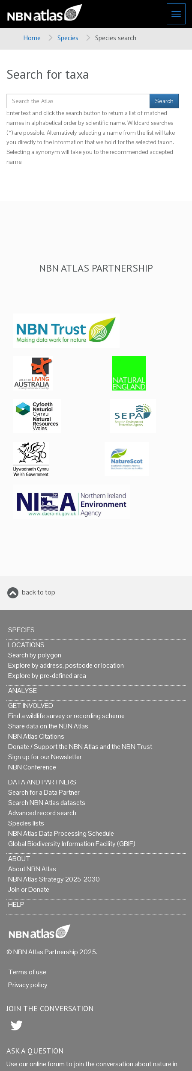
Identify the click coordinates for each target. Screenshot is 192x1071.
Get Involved (30, 705)
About (19, 858)
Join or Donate (28, 889)
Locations (26, 644)
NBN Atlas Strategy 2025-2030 (54, 879)
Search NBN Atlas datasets (46, 802)
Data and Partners (42, 782)
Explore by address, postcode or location (66, 665)
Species (67, 37)
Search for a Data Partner (44, 792)
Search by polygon (34, 655)
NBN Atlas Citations (36, 736)
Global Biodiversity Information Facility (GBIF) (71, 843)
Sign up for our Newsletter (45, 756)
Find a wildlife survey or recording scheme (66, 715)
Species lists (26, 823)
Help (16, 904)
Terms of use (27, 971)
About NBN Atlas (32, 868)
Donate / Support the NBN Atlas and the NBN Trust (80, 746)
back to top (38, 592)
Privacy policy (28, 984)
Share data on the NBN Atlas (48, 726)
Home (32, 37)
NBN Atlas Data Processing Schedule (61, 833)
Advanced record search (42, 812)
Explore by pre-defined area (47, 675)
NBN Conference (32, 767)
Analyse (22, 690)
